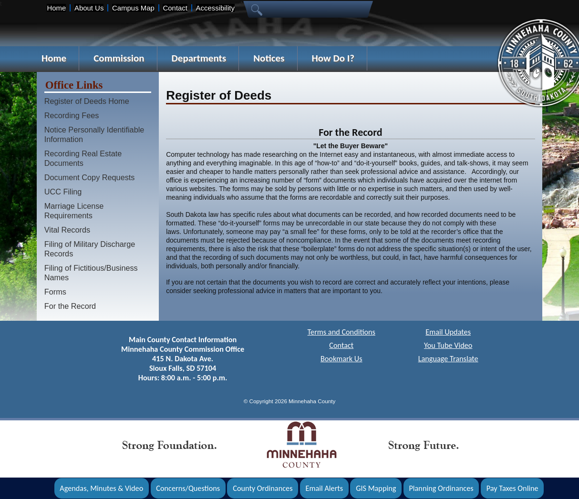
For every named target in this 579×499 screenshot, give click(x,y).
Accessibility (215, 8)
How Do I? (333, 58)
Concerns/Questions (188, 488)
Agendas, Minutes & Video (101, 488)
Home (56, 8)
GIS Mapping (376, 488)
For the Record (70, 306)
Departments (199, 58)
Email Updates (448, 331)
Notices (268, 58)
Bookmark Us (341, 358)
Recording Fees (71, 115)
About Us (88, 8)
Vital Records (67, 229)
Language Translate (448, 358)
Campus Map (133, 8)
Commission (118, 58)
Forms (55, 291)
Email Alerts (324, 488)
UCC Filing (63, 191)
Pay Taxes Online (512, 488)
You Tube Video (448, 345)
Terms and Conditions (341, 331)
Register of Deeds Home (86, 101)
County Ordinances (262, 488)
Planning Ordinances (441, 488)
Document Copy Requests (89, 177)
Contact (175, 8)
